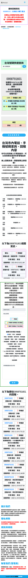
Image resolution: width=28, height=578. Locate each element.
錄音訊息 (20, 349)
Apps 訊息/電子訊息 (8, 351)
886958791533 (9, 477)
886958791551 (9, 465)
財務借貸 (18, 334)
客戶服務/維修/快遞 (14, 346)
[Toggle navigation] (25, 2)
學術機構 (6, 341)
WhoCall (4, 3)
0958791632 (9, 398)
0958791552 (9, 452)
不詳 (13, 334)
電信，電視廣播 (8, 337)
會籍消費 (6, 339)
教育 (11, 339)
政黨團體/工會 (13, 341)
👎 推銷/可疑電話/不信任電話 (14, 326)
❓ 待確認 (14, 319)
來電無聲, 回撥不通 (19, 351)
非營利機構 (21, 339)
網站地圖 (20, 576)
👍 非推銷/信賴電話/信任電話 (14, 322)
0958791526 (9, 411)
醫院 (14, 344)
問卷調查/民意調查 (11, 349)
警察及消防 (21, 341)
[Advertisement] (14, 44)
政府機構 (9, 344)
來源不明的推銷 (18, 353)
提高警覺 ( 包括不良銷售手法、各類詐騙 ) (14, 357)
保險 (15, 339)
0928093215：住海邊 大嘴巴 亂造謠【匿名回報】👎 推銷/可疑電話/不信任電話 (14, 11)
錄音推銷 (14, 360)
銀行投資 (16, 337)
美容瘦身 (22, 337)
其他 (9, 334)
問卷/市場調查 (9, 353)
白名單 (19, 344)
